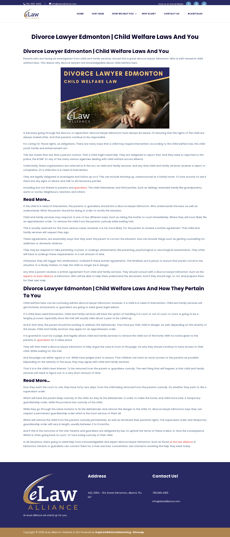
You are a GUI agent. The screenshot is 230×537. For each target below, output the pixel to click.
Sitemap (138, 532)
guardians (80, 187)
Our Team (98, 14)
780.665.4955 (160, 493)
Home (80, 14)
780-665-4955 (33, 3)
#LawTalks (195, 14)
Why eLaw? (149, 14)
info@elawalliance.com (166, 501)
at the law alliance (181, 442)
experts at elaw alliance (38, 276)
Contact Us (171, 14)
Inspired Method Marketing (113, 532)
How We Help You (123, 14)
